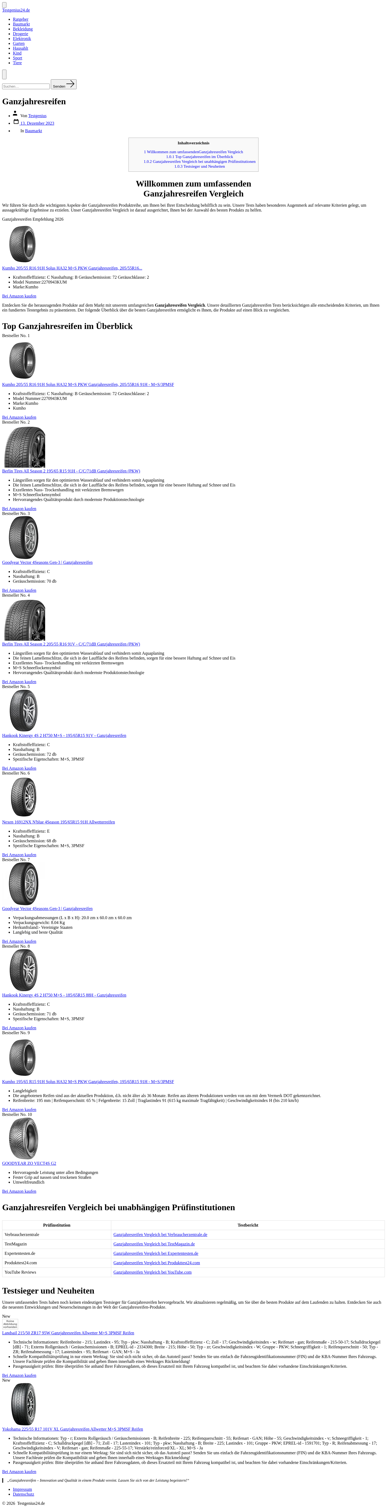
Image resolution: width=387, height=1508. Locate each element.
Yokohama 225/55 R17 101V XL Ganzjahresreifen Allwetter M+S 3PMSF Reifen (72, 1429)
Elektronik (22, 38)
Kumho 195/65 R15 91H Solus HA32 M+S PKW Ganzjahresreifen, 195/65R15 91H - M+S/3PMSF (88, 1081)
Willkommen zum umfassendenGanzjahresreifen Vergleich (193, 151)
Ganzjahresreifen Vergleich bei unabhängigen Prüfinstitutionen (200, 161)
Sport (17, 58)
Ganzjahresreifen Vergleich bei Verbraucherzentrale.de (160, 1234)
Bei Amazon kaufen (19, 296)
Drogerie (20, 33)
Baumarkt (21, 24)
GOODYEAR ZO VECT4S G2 (29, 1163)
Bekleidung (23, 29)
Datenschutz (23, 1494)
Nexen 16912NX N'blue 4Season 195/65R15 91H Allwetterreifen (58, 822)
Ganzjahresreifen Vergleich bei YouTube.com (152, 1272)
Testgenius (37, 115)
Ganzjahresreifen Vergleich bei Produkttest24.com (156, 1262)
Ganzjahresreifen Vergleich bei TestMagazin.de (154, 1244)
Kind (17, 53)
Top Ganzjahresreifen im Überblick (199, 156)
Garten (19, 43)
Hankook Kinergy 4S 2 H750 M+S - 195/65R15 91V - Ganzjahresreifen (64, 735)
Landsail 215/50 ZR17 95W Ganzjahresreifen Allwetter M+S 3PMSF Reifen (68, 1333)
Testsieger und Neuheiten (199, 166)
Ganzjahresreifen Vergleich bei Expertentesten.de (155, 1253)
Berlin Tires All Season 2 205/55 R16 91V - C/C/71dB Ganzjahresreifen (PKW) (71, 644)
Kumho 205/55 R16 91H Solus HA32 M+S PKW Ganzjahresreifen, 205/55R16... (72, 268)
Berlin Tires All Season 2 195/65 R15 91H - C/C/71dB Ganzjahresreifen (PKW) (71, 471)
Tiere (17, 62)
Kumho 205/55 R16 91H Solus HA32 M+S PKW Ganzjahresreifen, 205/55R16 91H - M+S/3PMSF (88, 384)
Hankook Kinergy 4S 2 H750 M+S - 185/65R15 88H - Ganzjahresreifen (64, 995)
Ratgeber (20, 19)
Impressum (22, 1489)
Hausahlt (20, 48)
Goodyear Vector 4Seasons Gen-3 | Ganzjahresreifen (47, 562)
